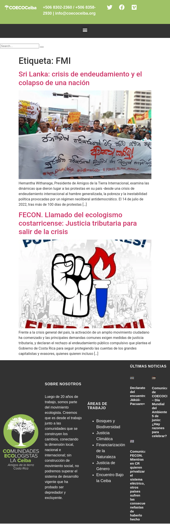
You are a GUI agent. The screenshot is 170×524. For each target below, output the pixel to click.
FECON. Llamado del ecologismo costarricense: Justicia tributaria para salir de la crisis (78, 223)
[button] (85, 29)
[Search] (42, 47)
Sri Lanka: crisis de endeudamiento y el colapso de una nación (80, 78)
